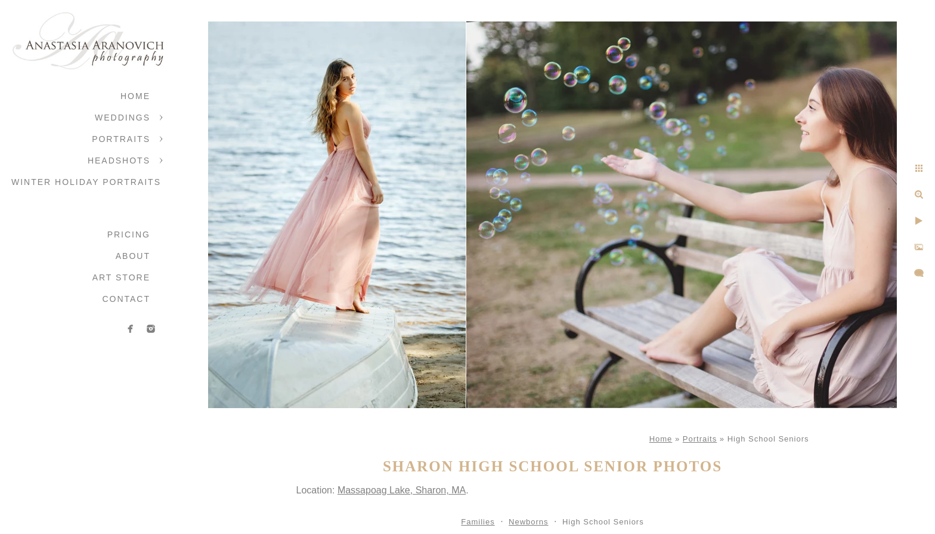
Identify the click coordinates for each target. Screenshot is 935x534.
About (133, 256)
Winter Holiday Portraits (86, 182)
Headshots (119, 160)
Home (135, 96)
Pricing (128, 234)
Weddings (122, 117)
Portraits (121, 139)
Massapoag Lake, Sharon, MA (402, 490)
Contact (126, 299)
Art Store (121, 277)
